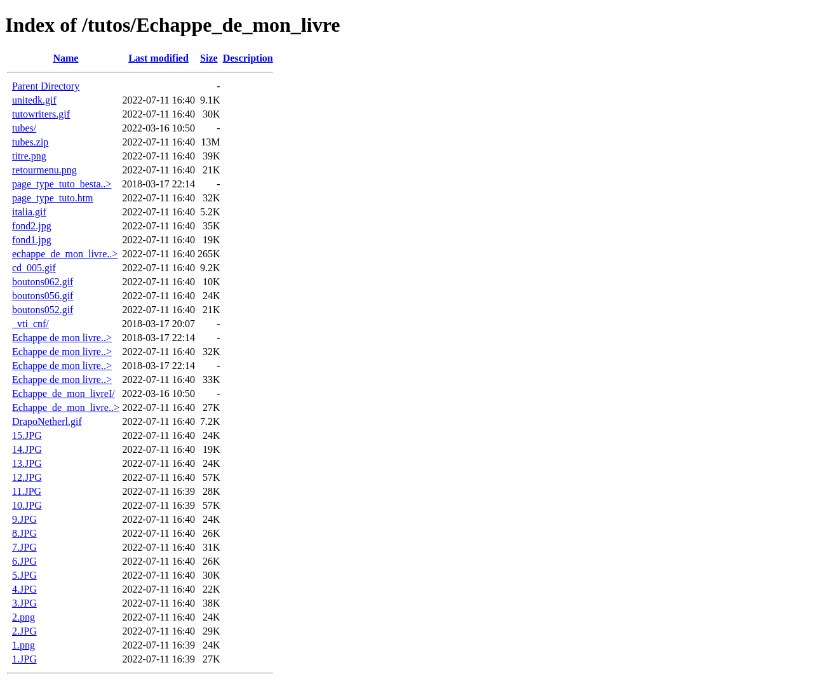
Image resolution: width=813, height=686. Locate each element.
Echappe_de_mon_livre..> (65, 407)
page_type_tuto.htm (52, 197)
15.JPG (27, 435)
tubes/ (24, 128)
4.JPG (24, 589)
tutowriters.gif (41, 114)
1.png (23, 645)
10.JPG (27, 505)
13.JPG (27, 463)
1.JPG (24, 659)
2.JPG (24, 631)
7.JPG (24, 547)
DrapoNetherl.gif (47, 421)
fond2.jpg (31, 225)
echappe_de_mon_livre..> (65, 253)
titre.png (29, 156)
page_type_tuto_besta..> (62, 183)
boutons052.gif (42, 309)
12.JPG (27, 477)
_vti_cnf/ (30, 323)
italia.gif (29, 211)
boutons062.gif (42, 281)
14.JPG (27, 449)
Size (209, 58)
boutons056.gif (42, 295)
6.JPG (24, 561)
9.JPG (24, 519)
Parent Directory (45, 86)
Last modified (158, 58)
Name (65, 58)
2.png (23, 617)
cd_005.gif (34, 267)
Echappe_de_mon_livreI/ (63, 393)
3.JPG (24, 603)
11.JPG (26, 491)
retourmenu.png (44, 170)
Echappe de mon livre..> (62, 337)
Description (248, 58)
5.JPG (24, 575)
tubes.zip (30, 142)
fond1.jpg (31, 239)
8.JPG (24, 533)
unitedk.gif (34, 100)
